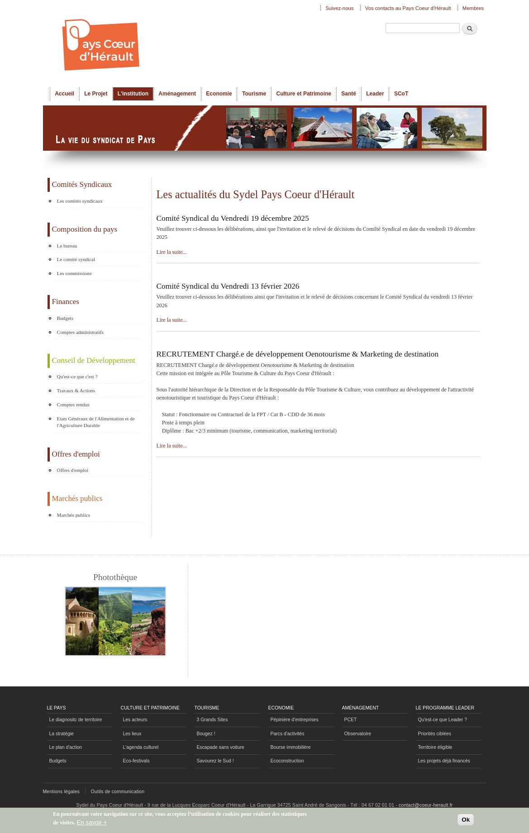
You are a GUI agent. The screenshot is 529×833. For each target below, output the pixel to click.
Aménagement (177, 93)
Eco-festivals (136, 760)
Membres (473, 8)
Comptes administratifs (80, 332)
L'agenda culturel (141, 747)
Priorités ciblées (434, 733)
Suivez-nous (339, 8)
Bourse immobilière (291, 747)
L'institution (133, 93)
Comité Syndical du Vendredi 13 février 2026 (228, 286)
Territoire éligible (435, 747)
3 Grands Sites (212, 719)
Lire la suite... (172, 252)
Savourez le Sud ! (215, 760)
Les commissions (74, 273)
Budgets (65, 318)
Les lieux (132, 733)
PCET (350, 719)
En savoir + (91, 822)
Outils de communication (118, 791)
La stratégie (61, 733)
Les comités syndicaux (80, 201)
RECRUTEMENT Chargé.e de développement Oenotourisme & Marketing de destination (298, 354)
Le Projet (95, 93)
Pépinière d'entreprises (295, 719)
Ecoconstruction (287, 760)
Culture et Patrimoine (303, 93)
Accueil (64, 93)
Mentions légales (61, 791)
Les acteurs (135, 719)
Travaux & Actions (76, 390)
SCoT (401, 93)
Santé (348, 93)
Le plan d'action (65, 747)
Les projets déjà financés (444, 760)
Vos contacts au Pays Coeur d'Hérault (408, 8)
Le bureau (67, 245)
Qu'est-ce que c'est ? (77, 376)
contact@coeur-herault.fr (426, 805)
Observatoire (358, 733)
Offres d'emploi (72, 470)
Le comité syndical (76, 259)
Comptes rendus (73, 404)
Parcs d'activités (288, 733)
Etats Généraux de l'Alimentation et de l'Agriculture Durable (96, 422)
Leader (375, 93)
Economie (219, 93)
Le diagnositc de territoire (75, 719)
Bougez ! (206, 733)
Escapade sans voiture (220, 747)
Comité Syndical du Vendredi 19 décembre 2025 (233, 218)
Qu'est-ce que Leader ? (442, 719)
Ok (466, 819)
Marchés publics (73, 515)
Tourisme (254, 93)
